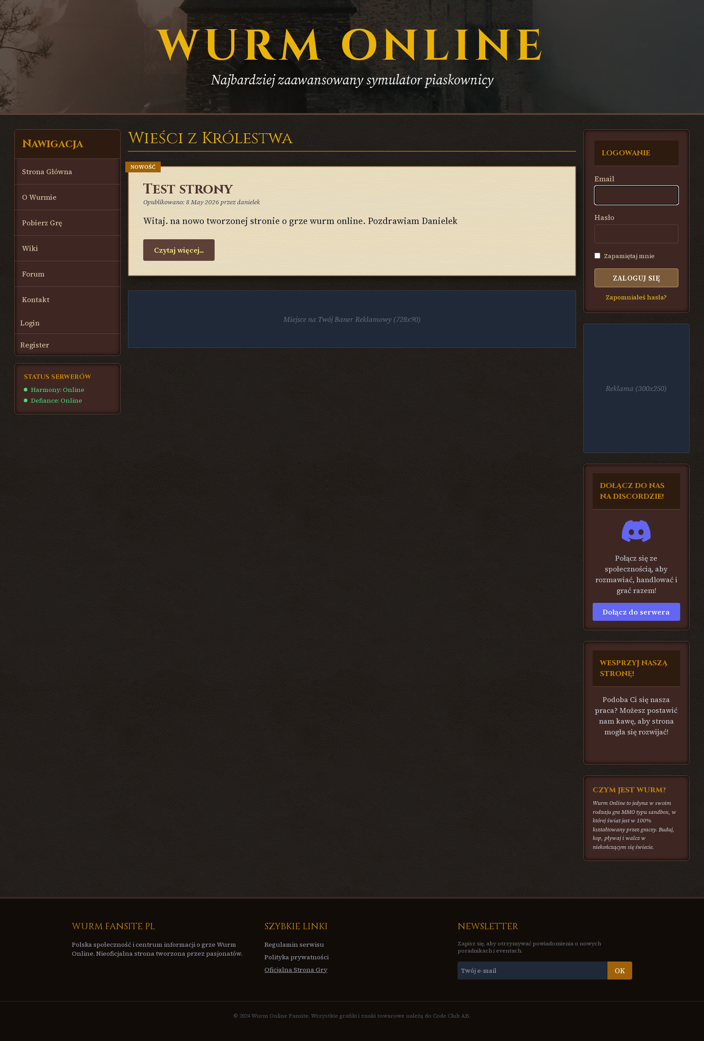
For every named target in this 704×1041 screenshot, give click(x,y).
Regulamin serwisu (294, 944)
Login (30, 323)
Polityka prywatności (296, 957)
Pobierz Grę (42, 223)
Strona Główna (47, 171)
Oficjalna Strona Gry (295, 969)
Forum (33, 274)
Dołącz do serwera (636, 612)
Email (604, 179)
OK (620, 970)
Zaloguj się (636, 278)
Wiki (30, 248)
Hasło (604, 217)
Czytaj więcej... (179, 250)
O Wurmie (39, 197)
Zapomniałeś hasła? (636, 297)
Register (34, 345)
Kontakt (35, 299)
